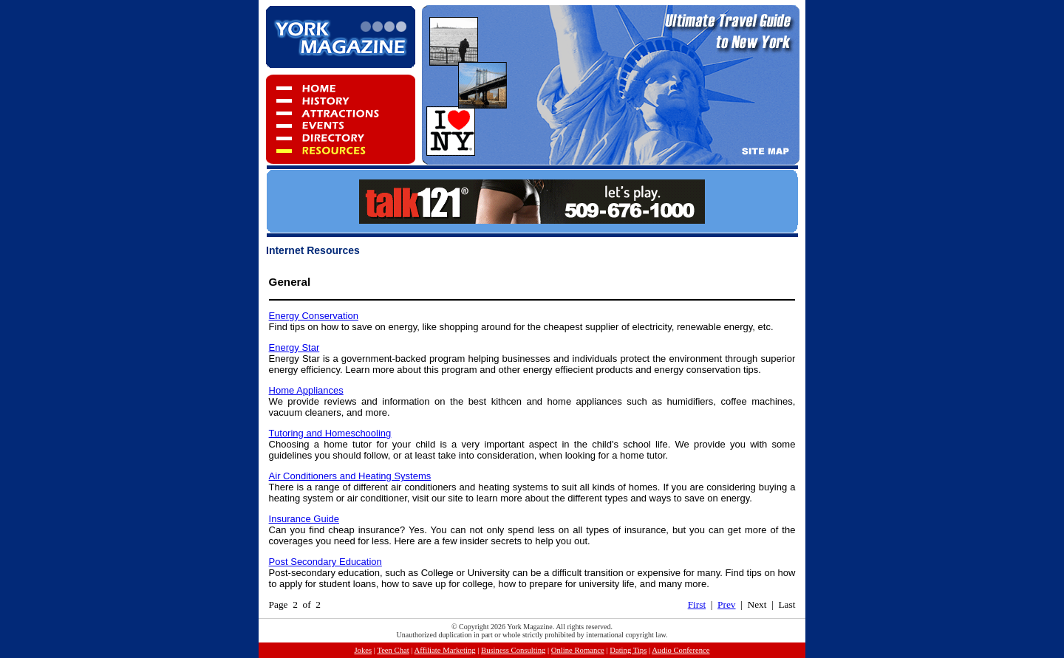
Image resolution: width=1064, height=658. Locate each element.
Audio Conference (680, 650)
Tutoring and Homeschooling (330, 433)
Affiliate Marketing (445, 650)
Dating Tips (628, 650)
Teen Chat (393, 650)
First (697, 604)
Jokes (363, 650)
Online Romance (577, 650)
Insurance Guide (304, 518)
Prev (726, 604)
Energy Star (294, 347)
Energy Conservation (313, 315)
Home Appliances (306, 390)
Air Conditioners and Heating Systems (350, 475)
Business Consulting (513, 650)
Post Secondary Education (325, 561)
